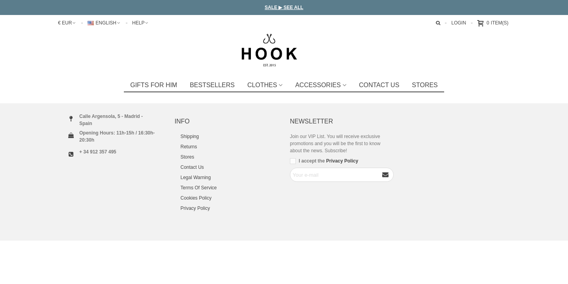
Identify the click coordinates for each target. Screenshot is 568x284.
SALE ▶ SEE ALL (284, 7)
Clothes (262, 85)
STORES (424, 85)
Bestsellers (212, 85)
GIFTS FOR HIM (153, 85)
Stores (187, 157)
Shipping (190, 136)
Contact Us (379, 85)
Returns (189, 146)
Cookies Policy (196, 198)
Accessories (317, 85)
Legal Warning (196, 177)
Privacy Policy (195, 208)
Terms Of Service (199, 188)
